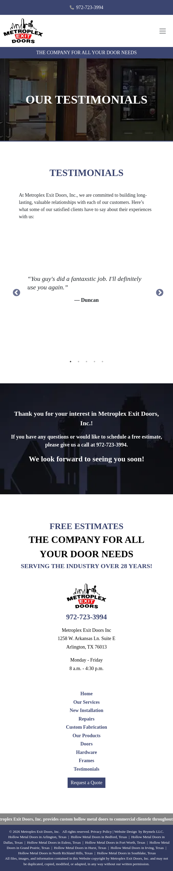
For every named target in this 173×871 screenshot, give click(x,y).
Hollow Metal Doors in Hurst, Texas (80, 848)
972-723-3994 (89, 7)
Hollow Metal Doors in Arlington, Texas (37, 837)
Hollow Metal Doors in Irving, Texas (137, 848)
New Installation (87, 710)
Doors (86, 743)
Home (86, 693)
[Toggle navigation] (162, 31)
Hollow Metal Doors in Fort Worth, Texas (115, 842)
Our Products (87, 735)
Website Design (125, 832)
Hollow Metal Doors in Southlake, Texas (126, 853)
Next (158, 291)
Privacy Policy (101, 832)
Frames (86, 760)
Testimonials (86, 769)
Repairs (86, 719)
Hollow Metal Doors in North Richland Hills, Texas (55, 853)
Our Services (86, 702)
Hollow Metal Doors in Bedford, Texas (99, 837)
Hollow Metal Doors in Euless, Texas (54, 842)
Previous (15, 291)
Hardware (86, 752)
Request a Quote (86, 782)
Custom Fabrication (86, 727)
